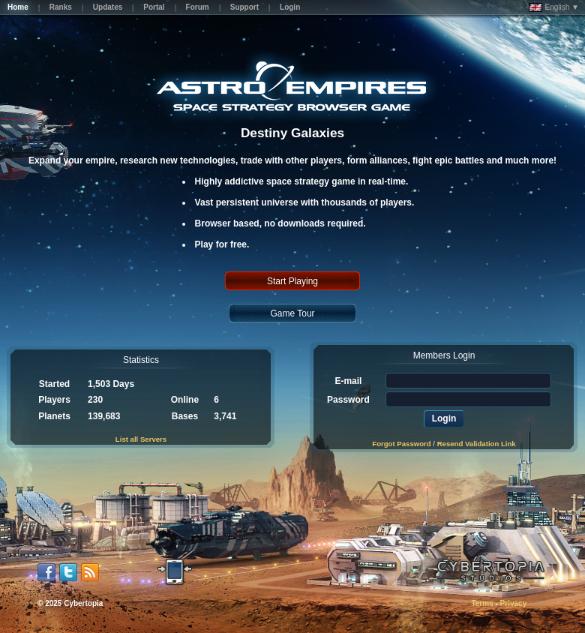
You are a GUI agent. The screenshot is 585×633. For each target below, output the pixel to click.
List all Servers (141, 439)
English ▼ (554, 7)
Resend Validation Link (476, 444)
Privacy (513, 603)
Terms (482, 603)
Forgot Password (401, 444)
